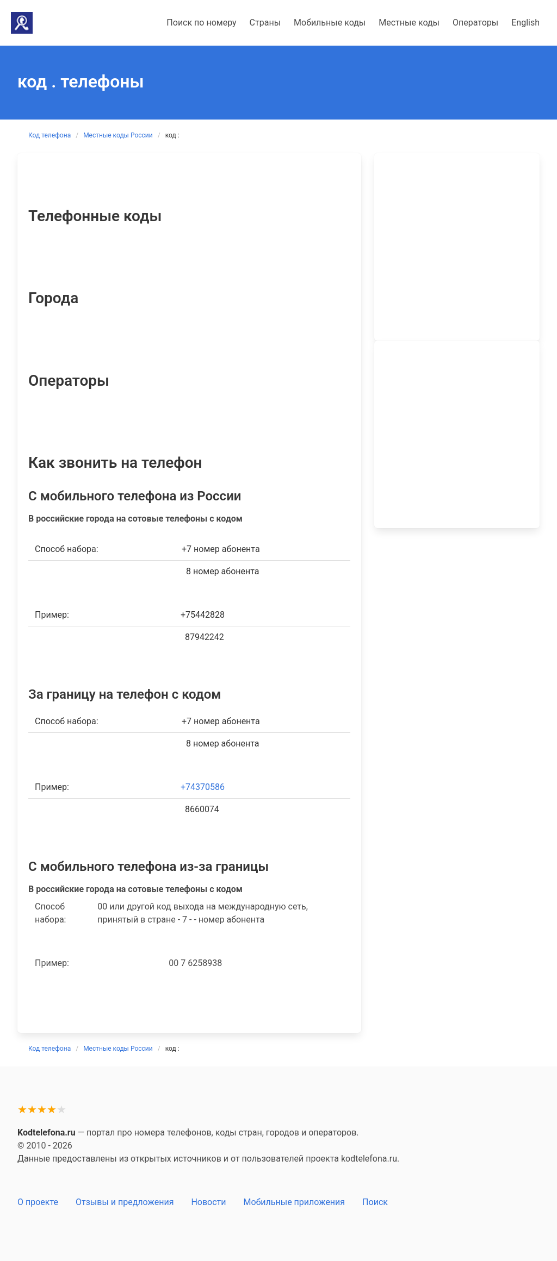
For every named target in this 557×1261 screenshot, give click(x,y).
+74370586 (203, 787)
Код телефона (49, 135)
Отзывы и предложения (125, 1202)
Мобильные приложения (294, 1202)
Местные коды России (118, 135)
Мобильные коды (330, 22)
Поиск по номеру (201, 22)
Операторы (475, 22)
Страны (265, 22)
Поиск (375, 1202)
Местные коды (409, 22)
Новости (208, 1202)
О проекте (37, 1202)
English (525, 22)
